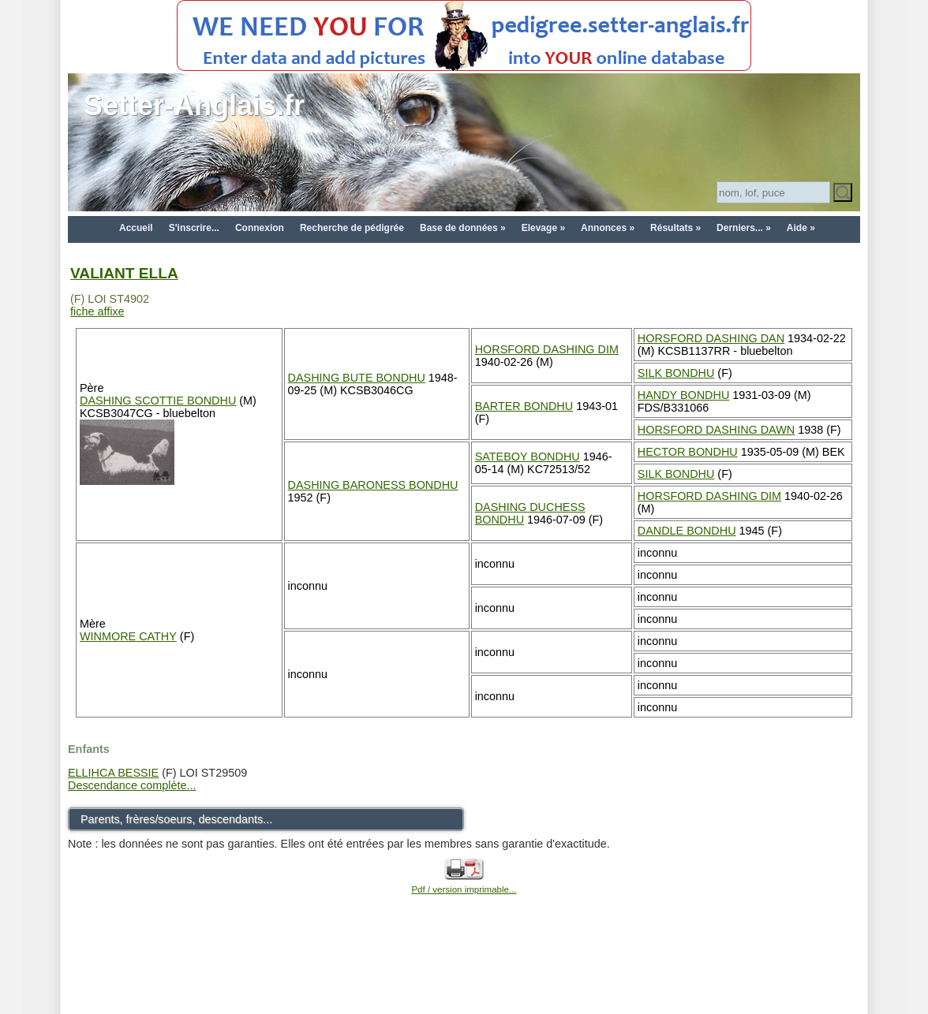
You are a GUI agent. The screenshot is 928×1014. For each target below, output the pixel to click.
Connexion (259, 227)
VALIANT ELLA (124, 273)
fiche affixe (97, 311)
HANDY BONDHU (683, 395)
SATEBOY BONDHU (527, 456)
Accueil (136, 227)
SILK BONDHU (676, 373)
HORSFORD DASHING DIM (547, 349)
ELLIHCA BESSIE (113, 772)
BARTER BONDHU (524, 406)
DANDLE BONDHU (687, 530)
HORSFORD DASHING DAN (711, 338)
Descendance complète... (132, 785)
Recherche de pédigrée (352, 227)
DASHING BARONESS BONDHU (373, 485)
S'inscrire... (194, 227)
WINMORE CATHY (128, 636)
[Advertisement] (464, 976)
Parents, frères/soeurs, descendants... (176, 819)
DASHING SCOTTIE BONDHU (158, 400)
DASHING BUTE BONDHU (356, 377)
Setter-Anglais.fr (194, 105)
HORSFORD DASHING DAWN (716, 429)
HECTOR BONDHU (688, 451)
